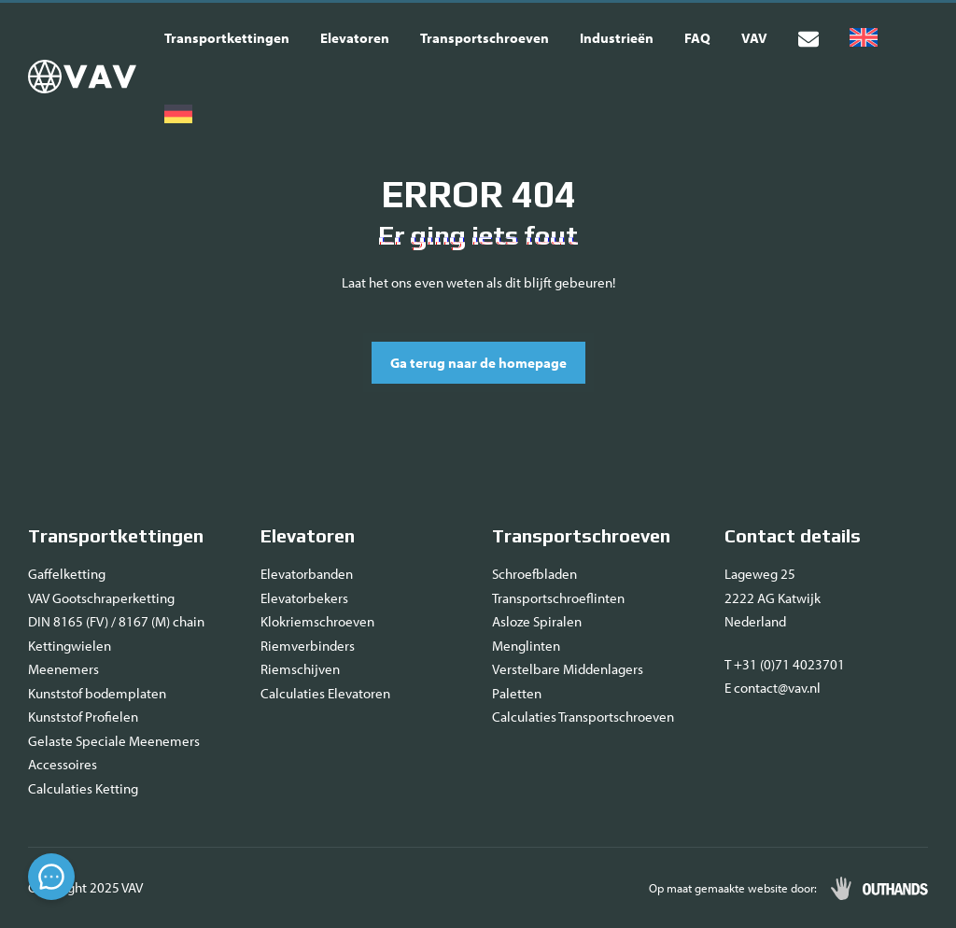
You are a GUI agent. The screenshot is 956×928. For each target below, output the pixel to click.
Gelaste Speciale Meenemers (114, 741)
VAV (754, 38)
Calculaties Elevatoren (325, 693)
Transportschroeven (484, 38)
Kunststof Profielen (83, 716)
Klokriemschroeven (317, 621)
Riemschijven (300, 669)
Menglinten (526, 645)
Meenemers (63, 669)
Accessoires (62, 764)
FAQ (697, 38)
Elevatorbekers (304, 598)
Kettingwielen (69, 645)
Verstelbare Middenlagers (567, 669)
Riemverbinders (307, 645)
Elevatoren (354, 38)
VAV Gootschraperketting (101, 598)
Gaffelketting (66, 574)
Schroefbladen (534, 574)
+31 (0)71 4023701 (789, 664)
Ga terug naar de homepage (478, 363)
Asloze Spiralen (537, 621)
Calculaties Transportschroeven (583, 716)
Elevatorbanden (306, 574)
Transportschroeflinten (558, 598)
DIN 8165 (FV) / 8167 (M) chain (116, 621)
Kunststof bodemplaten (97, 693)
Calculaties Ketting (83, 788)
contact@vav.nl (777, 687)
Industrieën (617, 38)
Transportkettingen (226, 38)
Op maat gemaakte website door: (733, 887)
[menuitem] (864, 38)
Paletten (516, 693)
